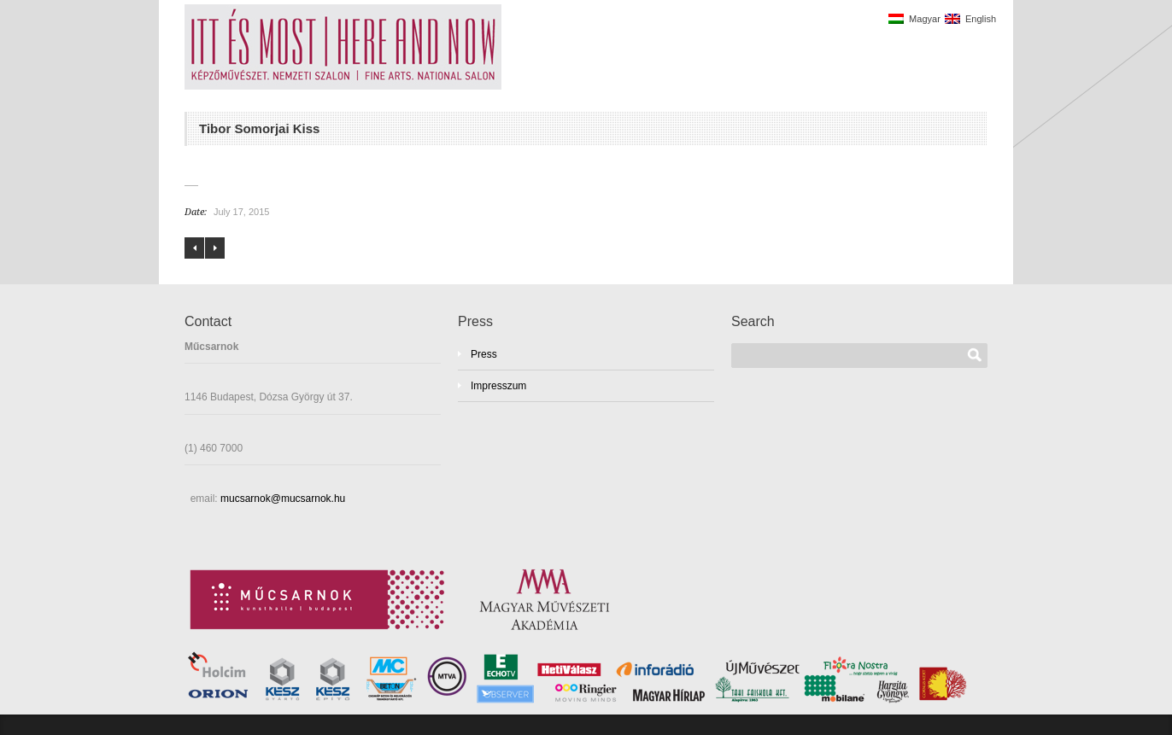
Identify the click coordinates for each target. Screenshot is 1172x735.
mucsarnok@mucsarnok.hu (282, 499)
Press (484, 354)
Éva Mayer (194, 248)
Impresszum (498, 386)
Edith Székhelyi (215, 248)
